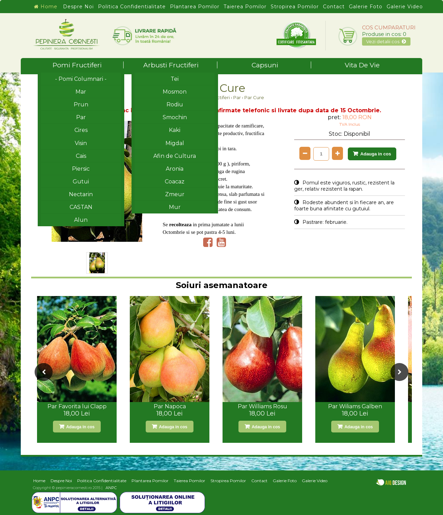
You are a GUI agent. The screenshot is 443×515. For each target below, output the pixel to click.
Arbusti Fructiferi (180, 65)
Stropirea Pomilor (295, 6)
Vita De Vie (362, 65)
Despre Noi (78, 6)
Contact (334, 6)
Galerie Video (405, 6)
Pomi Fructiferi (88, 65)
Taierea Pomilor (245, 6)
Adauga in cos (375, 153)
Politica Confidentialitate (132, 6)
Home (45, 6)
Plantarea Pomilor (194, 6)
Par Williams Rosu (262, 406)
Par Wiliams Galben (355, 406)
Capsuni (281, 65)
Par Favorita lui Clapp (77, 406)
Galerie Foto (365, 6)
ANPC (111, 487)
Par (237, 97)
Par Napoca (170, 406)
